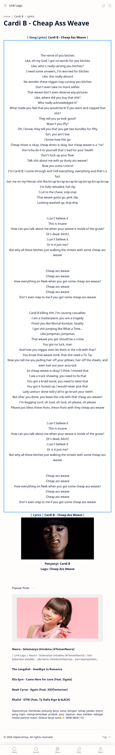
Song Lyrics (37, 37)
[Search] (109, 5)
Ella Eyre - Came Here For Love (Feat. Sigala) (42, 679)
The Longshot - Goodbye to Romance (37, 669)
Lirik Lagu (15, 5)
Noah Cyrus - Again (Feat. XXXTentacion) (40, 689)
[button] (103, 5)
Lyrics (37, 515)
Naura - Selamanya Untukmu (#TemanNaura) (43, 649)
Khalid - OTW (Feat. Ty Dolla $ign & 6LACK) (41, 699)
